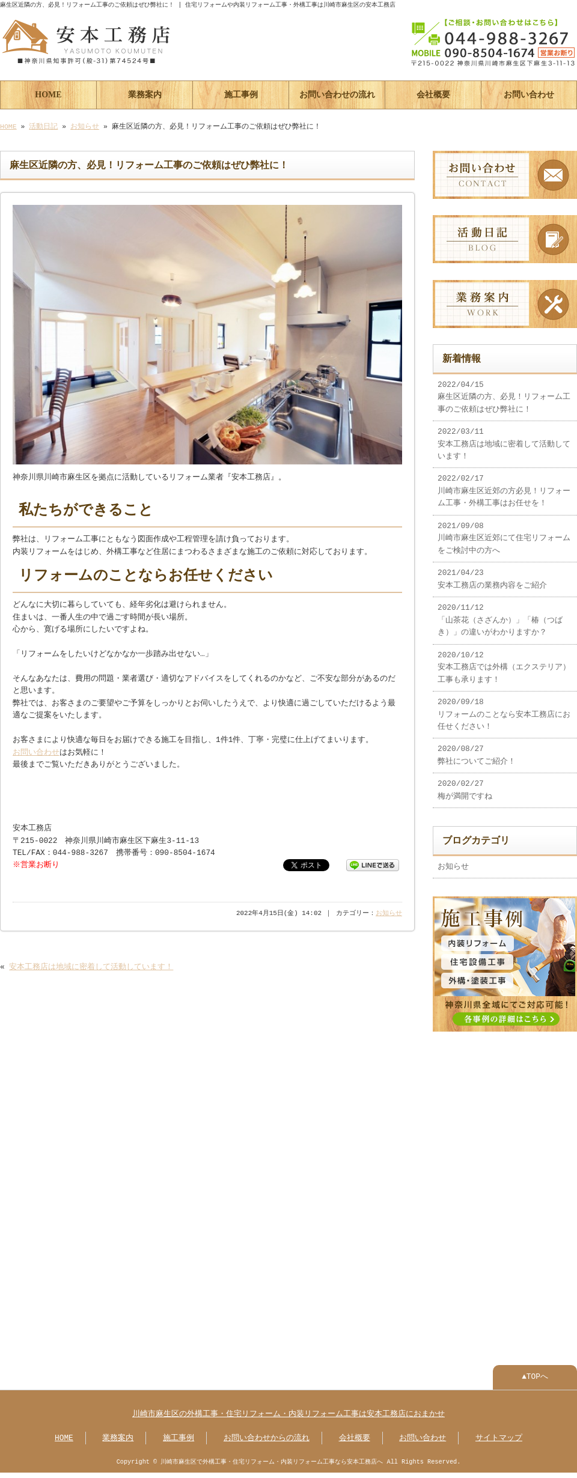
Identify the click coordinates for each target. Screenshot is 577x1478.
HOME (48, 93)
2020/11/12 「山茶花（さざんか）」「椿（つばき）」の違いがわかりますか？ (500, 615)
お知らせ (84, 125)
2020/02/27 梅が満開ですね (465, 785)
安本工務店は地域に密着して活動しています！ (91, 966)
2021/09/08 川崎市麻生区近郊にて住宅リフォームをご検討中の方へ (504, 534)
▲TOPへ (535, 1369)
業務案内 (145, 93)
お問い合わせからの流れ (267, 1431)
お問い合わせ (529, 93)
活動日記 (43, 125)
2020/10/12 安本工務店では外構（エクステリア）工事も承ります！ (504, 663)
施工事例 (241, 93)
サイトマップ (498, 1431)
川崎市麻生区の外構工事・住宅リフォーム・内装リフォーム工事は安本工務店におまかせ (288, 1407)
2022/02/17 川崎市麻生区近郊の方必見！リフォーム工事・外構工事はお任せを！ (504, 486)
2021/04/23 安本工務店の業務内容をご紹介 (492, 574)
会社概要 (433, 93)
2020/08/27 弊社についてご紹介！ (477, 750)
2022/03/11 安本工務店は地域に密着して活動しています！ (504, 439)
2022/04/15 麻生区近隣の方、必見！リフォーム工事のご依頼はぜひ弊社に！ (504, 392)
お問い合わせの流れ (337, 93)
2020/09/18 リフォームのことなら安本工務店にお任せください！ (504, 710)
